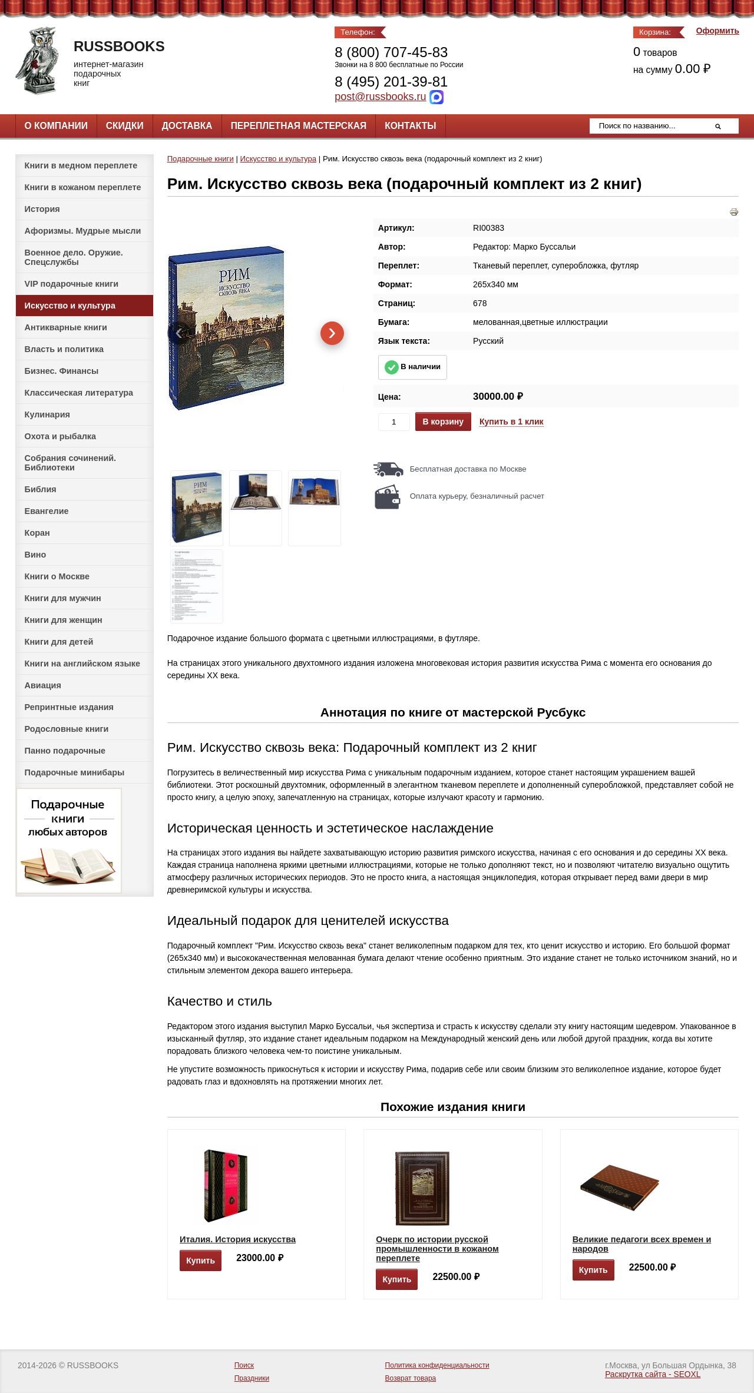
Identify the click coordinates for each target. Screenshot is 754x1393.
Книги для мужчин (63, 598)
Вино (36, 554)
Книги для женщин (63, 620)
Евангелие (47, 511)
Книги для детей (59, 641)
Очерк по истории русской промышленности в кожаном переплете (437, 1249)
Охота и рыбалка (60, 436)
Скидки (125, 126)
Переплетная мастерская (298, 126)
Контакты (410, 126)
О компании (56, 126)
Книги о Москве (57, 576)
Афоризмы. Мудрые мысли (83, 231)
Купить (200, 1260)
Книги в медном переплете (81, 165)
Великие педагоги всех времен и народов (642, 1244)
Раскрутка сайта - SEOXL (652, 1374)
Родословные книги (67, 729)
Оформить (717, 30)
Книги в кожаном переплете (83, 187)
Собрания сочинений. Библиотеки (71, 462)
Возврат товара (410, 1378)
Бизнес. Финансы (62, 371)
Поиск (244, 1365)
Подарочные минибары (75, 772)
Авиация (43, 685)
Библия (41, 489)
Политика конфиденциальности (437, 1365)
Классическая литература (79, 392)
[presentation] (179, 333)
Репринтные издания (69, 707)
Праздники (251, 1378)
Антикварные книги (66, 327)
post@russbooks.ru (380, 96)
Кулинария (47, 414)
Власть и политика (64, 349)
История (42, 209)
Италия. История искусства (238, 1239)
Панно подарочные (65, 750)
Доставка (187, 126)
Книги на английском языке (82, 663)
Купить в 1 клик (511, 421)
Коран (37, 533)
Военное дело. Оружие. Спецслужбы (74, 257)
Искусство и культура (70, 305)
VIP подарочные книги (72, 283)
